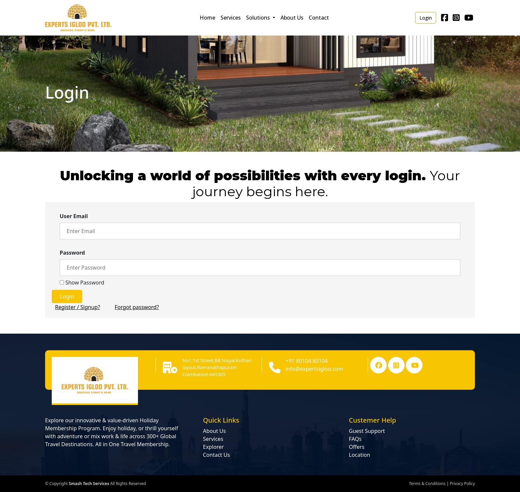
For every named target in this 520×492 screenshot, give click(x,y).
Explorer (213, 447)
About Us (292, 17)
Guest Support (367, 431)
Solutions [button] (258, 17)
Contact (319, 17)
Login (426, 18)
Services (231, 17)
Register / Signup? (77, 307)
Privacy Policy (462, 483)
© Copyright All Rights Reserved (95, 483)
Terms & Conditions (427, 483)
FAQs (355, 439)
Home (207, 17)
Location (359, 454)
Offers (356, 447)
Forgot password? (137, 307)
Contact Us (216, 454)
